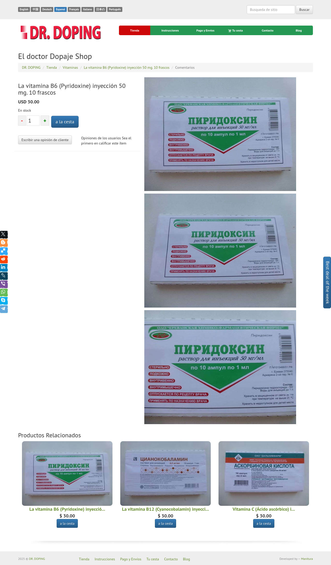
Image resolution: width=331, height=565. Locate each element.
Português (115, 9)
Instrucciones (170, 30)
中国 (35, 9)
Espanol (60, 9)
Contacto (267, 30)
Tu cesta (236, 30)
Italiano (87, 9)
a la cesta (65, 122)
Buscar (304, 9)
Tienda (134, 30)
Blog (299, 30)
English (24, 9)
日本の (100, 9)
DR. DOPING (37, 559)
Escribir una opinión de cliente (45, 140)
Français (74, 9)
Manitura (307, 559)
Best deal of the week (328, 282)
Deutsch (47, 9)
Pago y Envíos (205, 30)
